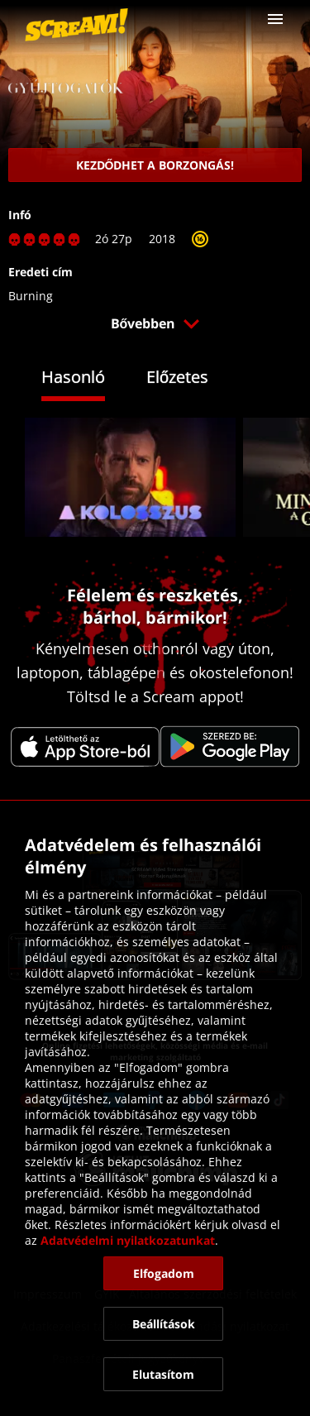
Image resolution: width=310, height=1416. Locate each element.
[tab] (85, 379)
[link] (76, 24)
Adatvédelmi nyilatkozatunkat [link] (128, 1240)
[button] (275, 19)
